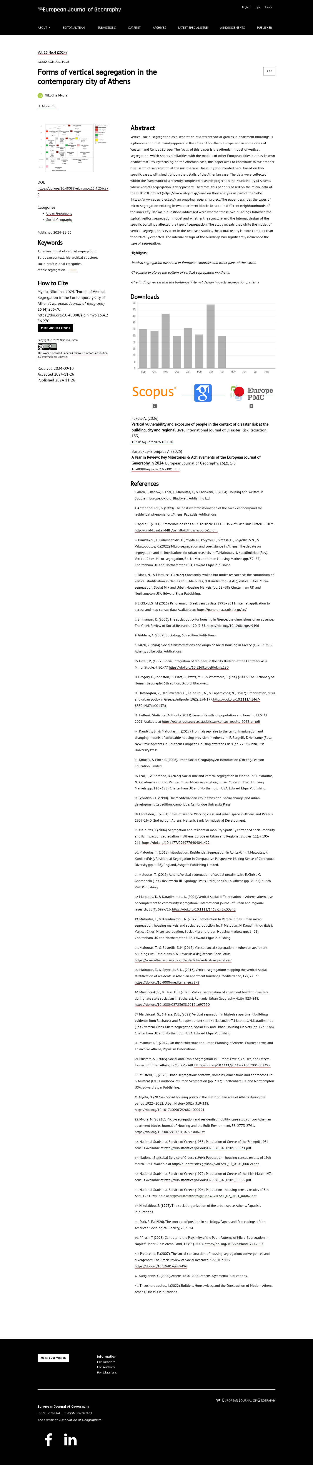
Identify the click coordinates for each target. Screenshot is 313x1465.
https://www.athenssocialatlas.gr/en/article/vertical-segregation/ (183, 960)
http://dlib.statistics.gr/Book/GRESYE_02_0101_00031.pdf (207, 1148)
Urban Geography (59, 213)
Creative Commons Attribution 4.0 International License (73, 355)
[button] (47, 105)
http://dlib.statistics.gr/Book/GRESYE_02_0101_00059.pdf (207, 1180)
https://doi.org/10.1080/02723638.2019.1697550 (172, 1004)
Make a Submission (53, 1358)
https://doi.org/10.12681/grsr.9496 (233, 625)
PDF (269, 71)
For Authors (106, 1367)
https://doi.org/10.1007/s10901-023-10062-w (170, 1132)
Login (258, 7)
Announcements (232, 28)
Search (268, 7)
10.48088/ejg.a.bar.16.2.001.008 (156, 469)
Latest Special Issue (193, 28)
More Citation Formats (55, 327)
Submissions (107, 28)
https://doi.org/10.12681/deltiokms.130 (199, 667)
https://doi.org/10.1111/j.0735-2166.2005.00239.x (232, 1065)
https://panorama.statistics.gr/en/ (221, 609)
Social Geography (59, 219)
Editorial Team (74, 28)
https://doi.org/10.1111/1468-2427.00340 (204, 909)
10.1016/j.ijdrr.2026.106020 (152, 442)
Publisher (264, 28)
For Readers (106, 1361)
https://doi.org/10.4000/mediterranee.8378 (167, 982)
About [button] (43, 28)
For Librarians (107, 1372)
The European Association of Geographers (69, 1420)
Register (247, 7)
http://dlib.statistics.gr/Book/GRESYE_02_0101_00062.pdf (213, 1196)
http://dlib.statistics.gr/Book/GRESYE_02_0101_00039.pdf (215, 1164)
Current (134, 28)
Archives (159, 28)
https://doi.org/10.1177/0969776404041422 (176, 842)
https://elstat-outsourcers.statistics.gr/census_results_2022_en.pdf (211, 721)
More (73, 270)
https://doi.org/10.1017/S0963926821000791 (170, 1109)
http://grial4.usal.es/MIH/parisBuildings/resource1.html (176, 530)
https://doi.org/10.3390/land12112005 (234, 1244)
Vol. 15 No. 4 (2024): (52, 52)
